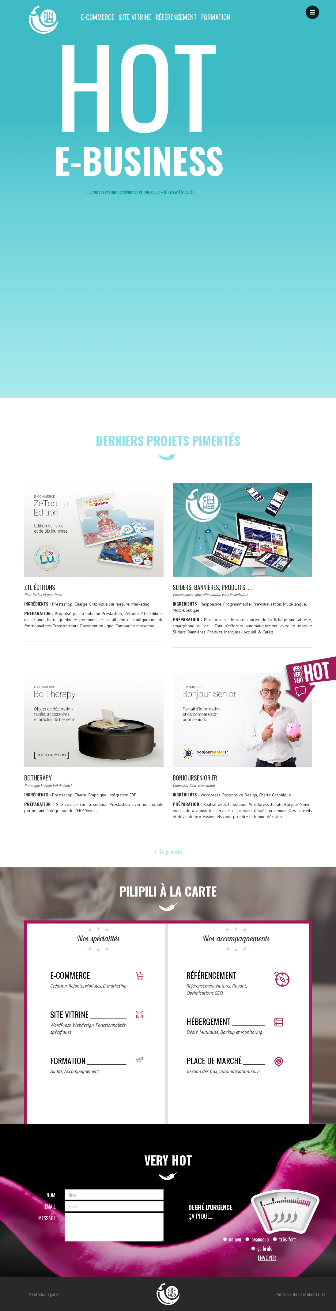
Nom (51, 1195)
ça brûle (261, 1248)
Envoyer (267, 1258)
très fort (284, 1239)
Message (46, 1218)
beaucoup (257, 1239)
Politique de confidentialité (301, 1294)
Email (50, 1206)
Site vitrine (135, 17)
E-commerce (97, 17)
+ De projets (168, 851)
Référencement (176, 17)
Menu (314, 9)
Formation (215, 17)
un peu (232, 1239)
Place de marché (214, 1061)
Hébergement (209, 1021)
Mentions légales (44, 1294)
